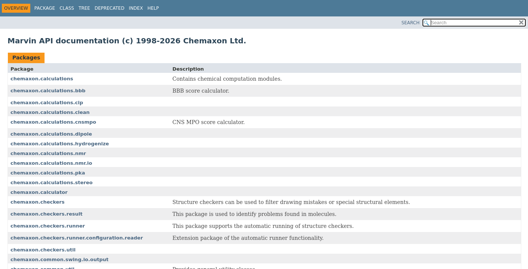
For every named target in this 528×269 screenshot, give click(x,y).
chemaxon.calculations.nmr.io (51, 163)
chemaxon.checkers (37, 202)
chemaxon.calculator (38, 192)
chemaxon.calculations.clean (50, 112)
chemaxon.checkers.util (43, 250)
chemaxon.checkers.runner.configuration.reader (76, 238)
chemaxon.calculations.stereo (51, 182)
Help (153, 8)
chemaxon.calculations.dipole (51, 134)
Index (136, 8)
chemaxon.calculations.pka (47, 173)
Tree (84, 8)
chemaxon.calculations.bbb (47, 90)
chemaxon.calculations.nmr (48, 153)
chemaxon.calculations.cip (46, 102)
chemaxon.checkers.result (46, 214)
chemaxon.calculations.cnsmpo (53, 122)
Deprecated (110, 8)
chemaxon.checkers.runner (47, 226)
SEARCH (411, 22)
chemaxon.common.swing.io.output (59, 259)
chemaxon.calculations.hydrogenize (59, 143)
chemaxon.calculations (41, 78)
